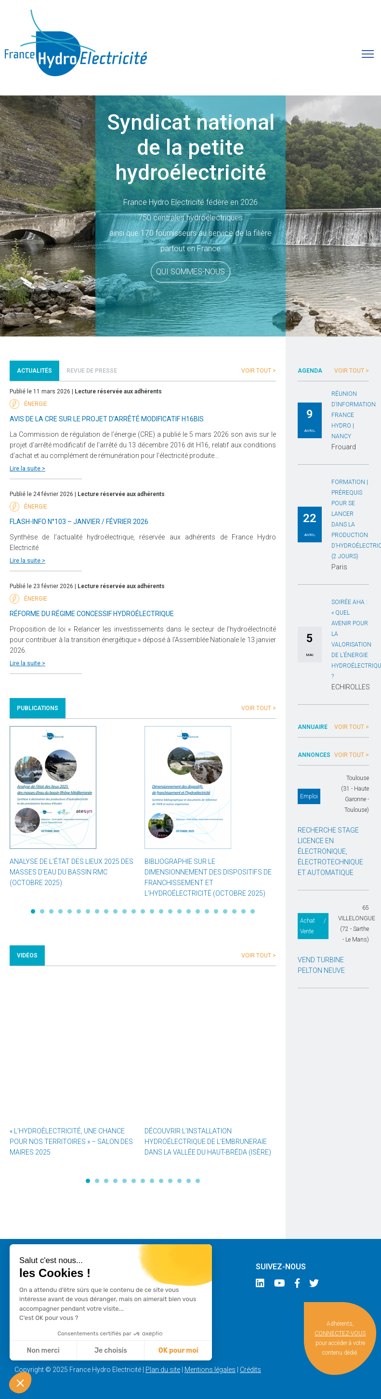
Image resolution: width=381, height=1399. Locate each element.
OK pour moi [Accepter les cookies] (178, 1350)
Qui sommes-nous (190, 271)
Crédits (250, 1369)
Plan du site (162, 1369)
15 (161, 911)
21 (216, 911)
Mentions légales (210, 1369)
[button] (20, 1382)
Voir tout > (258, 370)
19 (198, 911)
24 (243, 911)
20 (207, 911)
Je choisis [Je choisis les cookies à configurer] (110, 1350)
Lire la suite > (27, 468)
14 (152, 911)
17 (179, 911)
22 (225, 911)
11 (124, 911)
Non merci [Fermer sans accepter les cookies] (42, 1350)
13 (143, 911)
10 (115, 911)
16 (170, 911)
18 (188, 911)
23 (234, 911)
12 (133, 911)
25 (252, 911)
